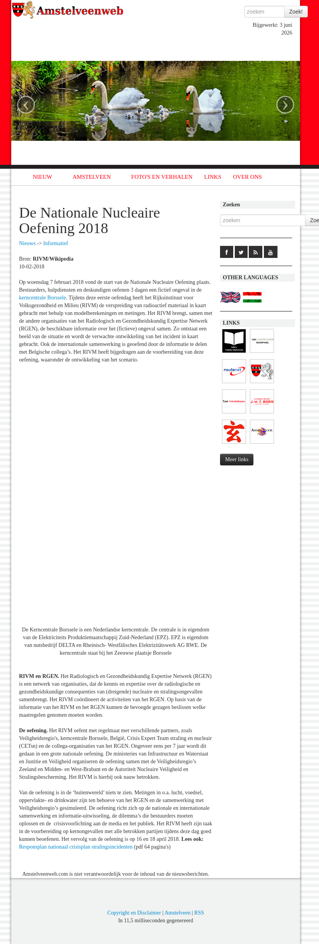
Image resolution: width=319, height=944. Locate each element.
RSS (199, 913)
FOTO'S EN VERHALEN (161, 177)
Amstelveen (178, 913)
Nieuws (27, 243)
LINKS (212, 177)
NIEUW (42, 177)
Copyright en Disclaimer (134, 913)
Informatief (55, 243)
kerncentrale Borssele (42, 298)
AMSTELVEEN (92, 177)
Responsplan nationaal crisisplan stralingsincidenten (76, 847)
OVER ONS (247, 177)
